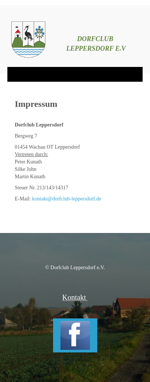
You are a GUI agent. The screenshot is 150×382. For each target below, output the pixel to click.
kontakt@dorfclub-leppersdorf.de (66, 199)
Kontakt (75, 297)
